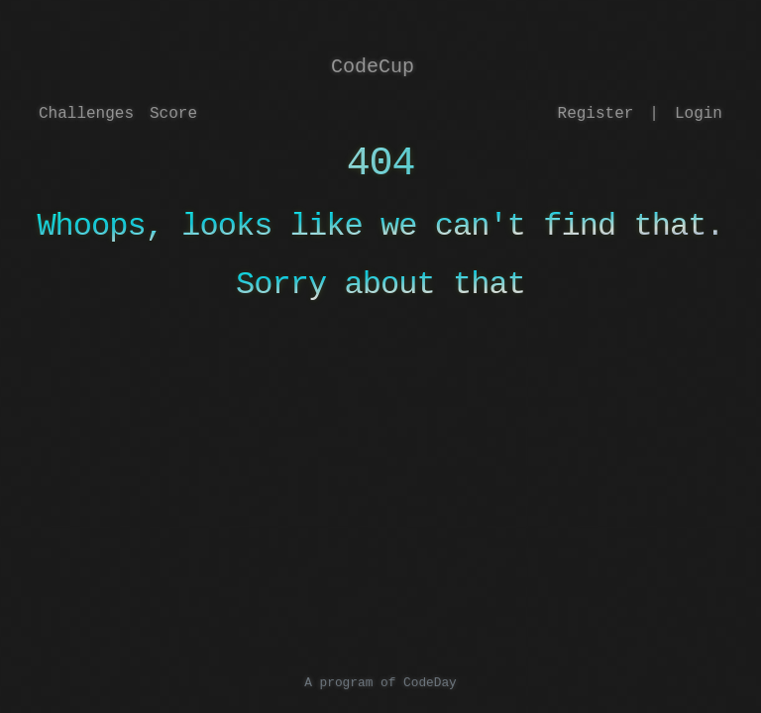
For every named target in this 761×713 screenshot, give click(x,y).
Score (173, 114)
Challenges (86, 114)
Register (596, 114)
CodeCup (372, 66)
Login (698, 114)
